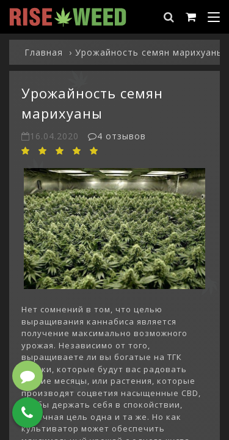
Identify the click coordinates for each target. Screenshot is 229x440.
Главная (43, 52)
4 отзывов (117, 136)
